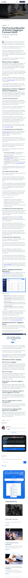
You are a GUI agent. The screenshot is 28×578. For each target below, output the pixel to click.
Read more (7, 525)
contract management (11, 80)
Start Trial (14, 446)
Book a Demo (14, 449)
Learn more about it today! (17, 319)
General (9, 25)
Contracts (7, 420)
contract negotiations (20, 163)
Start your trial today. (9, 126)
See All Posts (14, 432)
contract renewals (9, 157)
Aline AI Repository (7, 272)
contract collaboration (8, 264)
